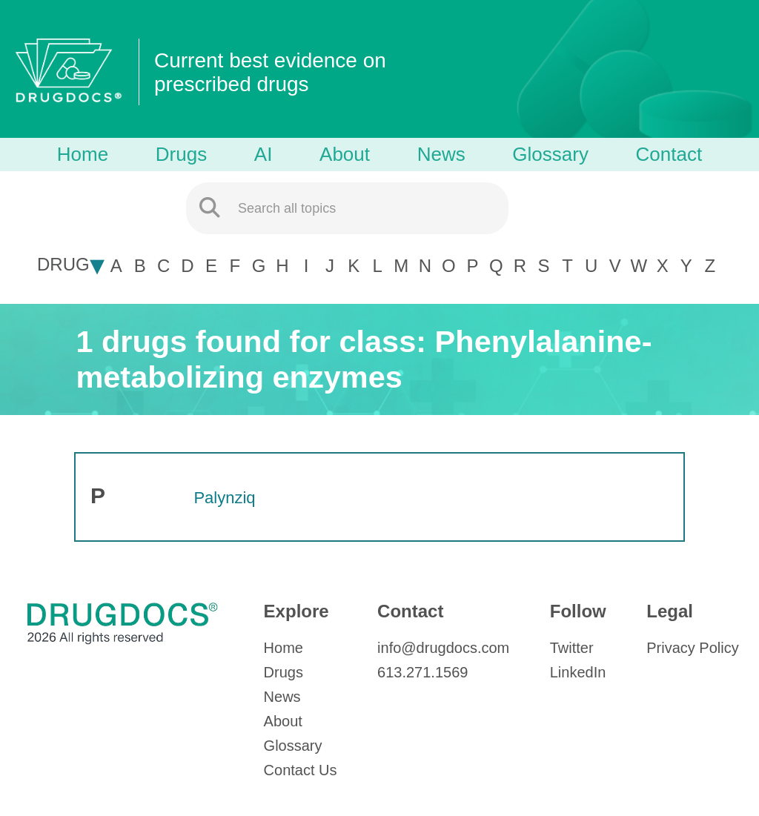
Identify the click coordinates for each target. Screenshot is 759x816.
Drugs (181, 154)
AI (263, 154)
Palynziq (224, 497)
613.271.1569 (422, 672)
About (344, 154)
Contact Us (300, 770)
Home (82, 154)
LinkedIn (578, 672)
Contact (669, 154)
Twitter (572, 648)
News (441, 154)
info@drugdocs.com (443, 648)
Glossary (550, 154)
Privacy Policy (692, 648)
